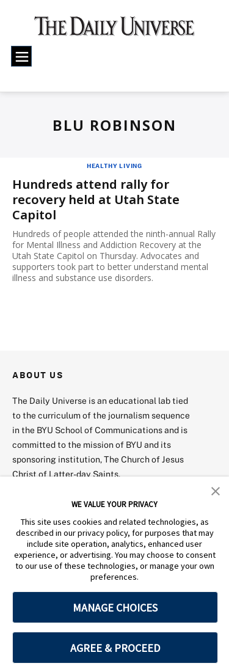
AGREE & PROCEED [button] (115, 648)
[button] (215, 490)
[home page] (114, 30)
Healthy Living (114, 165)
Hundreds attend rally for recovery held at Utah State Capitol (96, 199)
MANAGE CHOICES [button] (115, 608)
